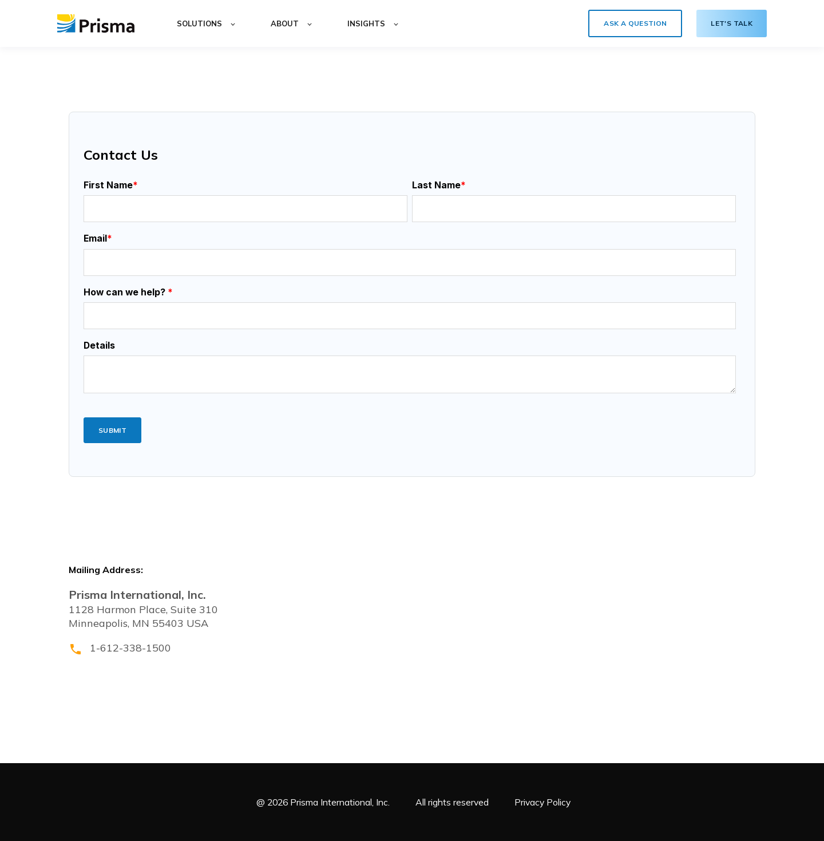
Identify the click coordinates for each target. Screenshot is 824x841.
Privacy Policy (542, 802)
